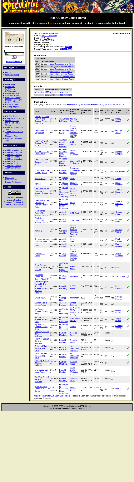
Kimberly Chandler (119, 327)
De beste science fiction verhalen (42, 240)
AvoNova (74, 277)
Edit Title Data (11, 116)
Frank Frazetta (119, 240)
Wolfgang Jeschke (63, 232)
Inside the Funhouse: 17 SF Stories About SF (42, 276)
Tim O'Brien (120, 277)
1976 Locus (50, 95)
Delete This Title (12, 121)
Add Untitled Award (13, 168)
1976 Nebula (50, 92)
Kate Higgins (118, 245)
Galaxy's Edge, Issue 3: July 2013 (41, 355)
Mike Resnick (62, 277)
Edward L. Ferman (64, 120)
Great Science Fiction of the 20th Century (42, 267)
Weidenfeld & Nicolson (75, 162)
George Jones (118, 131)
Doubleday (74, 168)
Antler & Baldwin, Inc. (119, 192)
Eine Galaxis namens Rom (61, 64)
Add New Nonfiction (13, 161)
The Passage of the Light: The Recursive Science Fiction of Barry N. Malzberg (42, 287)
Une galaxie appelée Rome (61, 66)
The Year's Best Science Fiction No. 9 (41, 143)
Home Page (10, 84)
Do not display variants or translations (108, 104)
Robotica (74, 372)
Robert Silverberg (63, 183)
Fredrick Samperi (119, 152)
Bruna (72, 245)
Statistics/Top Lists (13, 102)
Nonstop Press (73, 334)
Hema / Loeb (73, 240)
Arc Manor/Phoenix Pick (74, 348)
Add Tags (67, 49)
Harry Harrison (62, 145)
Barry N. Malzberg (49, 36)
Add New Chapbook (13, 152)
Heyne (73, 126)
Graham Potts (118, 213)
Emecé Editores (73, 304)
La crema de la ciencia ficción (41, 304)
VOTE (68, 47)
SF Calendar (10, 91)
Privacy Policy (11, 180)
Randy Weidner (119, 183)
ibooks (73, 327)
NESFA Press (73, 287)
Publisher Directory (13, 98)
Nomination (39, 92)
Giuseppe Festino (119, 298)
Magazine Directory (13, 100)
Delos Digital (72, 369)
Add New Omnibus (13, 166)
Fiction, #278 (40, 178)
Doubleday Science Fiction (75, 172)
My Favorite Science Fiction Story (41, 311)
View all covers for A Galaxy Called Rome (52, 396)
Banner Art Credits (13, 182)
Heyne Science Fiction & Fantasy (74, 131)
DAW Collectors (74, 311)
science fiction (53, 49)
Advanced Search (14, 62)
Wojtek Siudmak (119, 254)
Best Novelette (66, 95)
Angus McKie (118, 311)
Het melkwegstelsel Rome (61, 71)
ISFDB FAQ (10, 89)
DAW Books (75, 308)
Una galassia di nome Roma (62, 79)
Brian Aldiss (63, 141)
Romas (118, 267)
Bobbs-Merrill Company (74, 152)
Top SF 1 (38, 245)
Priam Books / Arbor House (73, 192)
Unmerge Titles (11, 136)
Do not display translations (79, 104)
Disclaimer (9, 177)
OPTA (72, 178)
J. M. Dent (74, 213)
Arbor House (73, 203)
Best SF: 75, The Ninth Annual (42, 152)
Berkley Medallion (74, 183)
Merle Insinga (118, 287)
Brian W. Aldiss (63, 150)
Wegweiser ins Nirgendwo (41, 131)
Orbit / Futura (73, 143)
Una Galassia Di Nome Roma (62, 77)
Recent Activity (11, 104)
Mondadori (74, 298)
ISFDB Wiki (10, 87)
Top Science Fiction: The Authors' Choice (41, 213)
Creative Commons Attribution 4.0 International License (14, 202)
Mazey (118, 119)
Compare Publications (14, 118)
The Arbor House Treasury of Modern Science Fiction (42, 192)
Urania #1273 (40, 298)
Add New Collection (13, 155)
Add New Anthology (13, 150)
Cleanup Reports (12, 106)
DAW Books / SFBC (75, 319)
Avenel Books (73, 267)
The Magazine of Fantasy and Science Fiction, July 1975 (42, 120)
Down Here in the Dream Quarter (42, 171)
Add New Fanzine (12, 157)
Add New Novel (11, 163)
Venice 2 (38, 231)
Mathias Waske (118, 231)
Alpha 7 (38, 184)
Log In (8, 72)
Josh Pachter (62, 213)
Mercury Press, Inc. (74, 120)
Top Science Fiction (40, 254)
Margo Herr (120, 171)
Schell (118, 121)
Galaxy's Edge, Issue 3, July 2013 (41, 348)
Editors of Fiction (63, 178)
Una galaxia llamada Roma (61, 74)
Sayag (118, 178)
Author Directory (12, 93)
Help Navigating (12, 75)
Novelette (64, 92)
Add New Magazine (13, 159)
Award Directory (12, 95)
